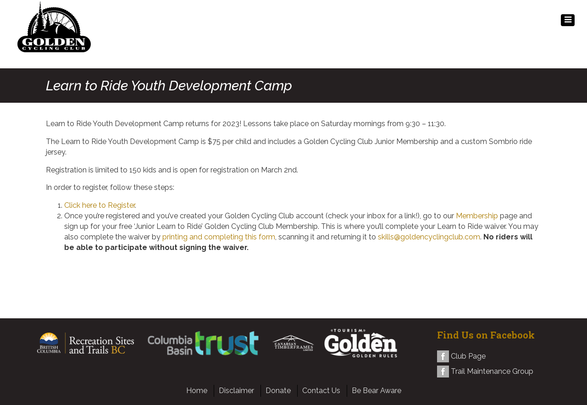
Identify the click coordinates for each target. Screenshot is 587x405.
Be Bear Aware (376, 390)
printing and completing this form (218, 237)
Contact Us (321, 390)
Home (196, 390)
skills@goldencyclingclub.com (429, 237)
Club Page (468, 356)
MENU (568, 22)
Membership (477, 215)
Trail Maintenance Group (492, 371)
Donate (278, 390)
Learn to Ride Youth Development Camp (169, 85)
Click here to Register (99, 205)
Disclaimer (236, 390)
